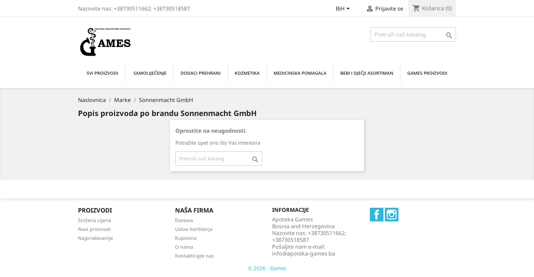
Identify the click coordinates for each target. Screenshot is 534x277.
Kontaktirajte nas (194, 255)
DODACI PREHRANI (200, 73)
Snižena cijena (94, 220)
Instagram (391, 214)
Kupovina (186, 238)
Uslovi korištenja (194, 229)
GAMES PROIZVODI (427, 73)
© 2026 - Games (267, 268)
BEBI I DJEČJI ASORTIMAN (366, 73)
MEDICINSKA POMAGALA (299, 73)
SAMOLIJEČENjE (150, 73)
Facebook (376, 214)
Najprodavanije (95, 238)
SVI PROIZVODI (102, 73)
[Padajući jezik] (344, 9)
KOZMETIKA (247, 73)
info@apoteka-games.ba (303, 253)
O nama (184, 247)
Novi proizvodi (94, 229)
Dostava (184, 220)
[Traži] (413, 34)
